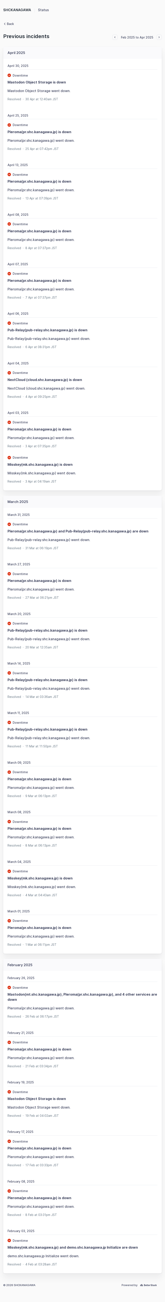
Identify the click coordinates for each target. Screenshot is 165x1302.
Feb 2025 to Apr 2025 (137, 37)
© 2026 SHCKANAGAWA (19, 1285)
